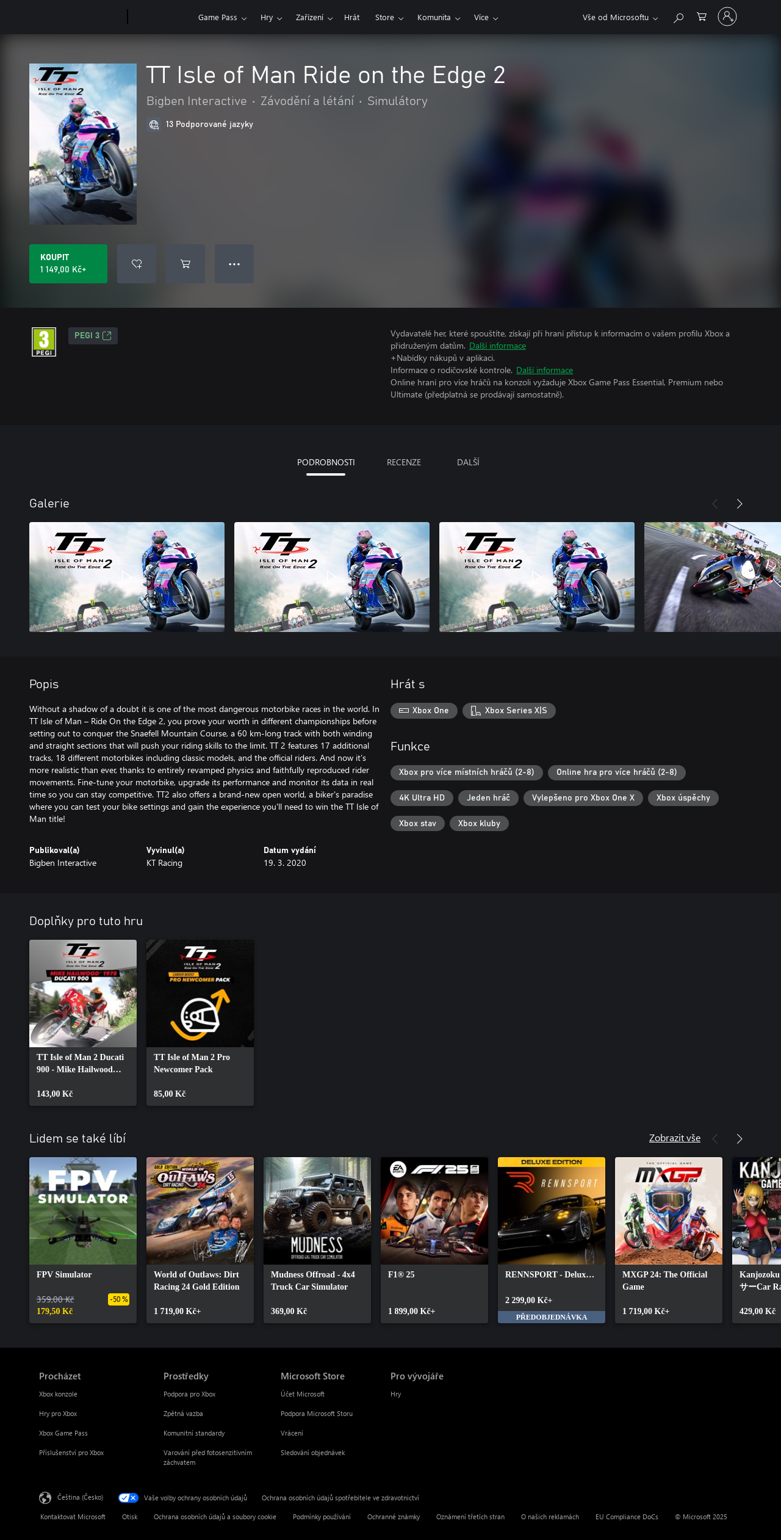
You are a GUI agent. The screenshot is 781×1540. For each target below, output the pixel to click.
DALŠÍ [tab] (468, 462)
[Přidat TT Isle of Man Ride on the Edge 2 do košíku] (185, 263)
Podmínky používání (322, 1516)
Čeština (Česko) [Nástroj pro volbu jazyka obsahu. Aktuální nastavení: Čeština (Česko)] (80, 1497)
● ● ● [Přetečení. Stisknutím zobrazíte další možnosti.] (234, 263)
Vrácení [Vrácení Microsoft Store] (292, 1433)
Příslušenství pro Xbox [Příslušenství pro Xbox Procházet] (71, 1452)
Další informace (497, 345)
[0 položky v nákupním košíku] (702, 15)
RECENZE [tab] (404, 462)
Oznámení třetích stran (470, 1516)
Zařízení (309, 17)
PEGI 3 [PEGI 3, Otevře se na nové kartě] (93, 336)
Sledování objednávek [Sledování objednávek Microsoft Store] (313, 1452)
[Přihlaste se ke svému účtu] (727, 16)
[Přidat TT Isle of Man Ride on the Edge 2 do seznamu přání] (136, 263)
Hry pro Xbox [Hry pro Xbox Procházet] (58, 1413)
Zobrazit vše (674, 1137)
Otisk (129, 1516)
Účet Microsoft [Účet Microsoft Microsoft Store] (303, 1394)
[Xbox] (161, 17)
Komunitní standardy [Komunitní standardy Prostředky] (194, 1433)
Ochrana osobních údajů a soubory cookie (215, 1516)
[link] (83, 1023)
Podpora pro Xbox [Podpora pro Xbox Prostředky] (189, 1394)
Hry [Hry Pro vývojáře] (395, 1394)
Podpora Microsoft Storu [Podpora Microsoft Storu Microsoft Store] (317, 1413)
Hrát (351, 17)
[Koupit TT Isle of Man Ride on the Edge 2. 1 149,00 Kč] (68, 263)
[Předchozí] (715, 503)
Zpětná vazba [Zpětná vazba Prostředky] (183, 1413)
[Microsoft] (81, 17)
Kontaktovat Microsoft (73, 1516)
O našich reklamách (550, 1516)
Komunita (434, 17)
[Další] (739, 503)
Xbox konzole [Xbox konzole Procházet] (58, 1394)
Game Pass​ (217, 17)
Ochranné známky (393, 1516)
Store (384, 17)
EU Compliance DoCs (627, 1516)
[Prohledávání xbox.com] (678, 15)
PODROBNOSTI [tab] (326, 462)
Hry (267, 17)
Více (481, 17)
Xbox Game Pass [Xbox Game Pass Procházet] (63, 1433)
